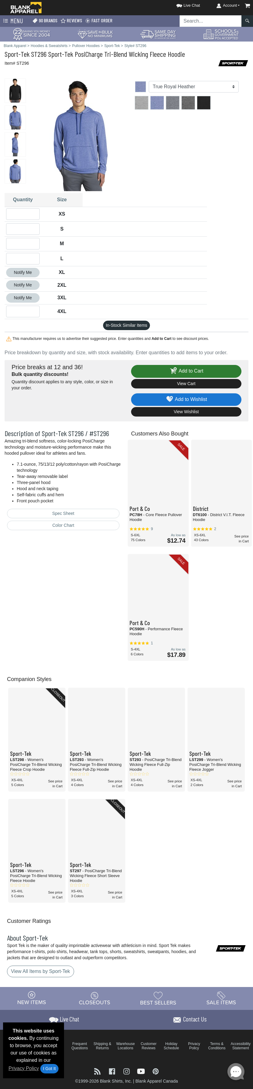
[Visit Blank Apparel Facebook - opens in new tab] (112, 1070)
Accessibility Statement (241, 1046)
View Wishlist (186, 411)
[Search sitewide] (211, 21)
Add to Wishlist (186, 399)
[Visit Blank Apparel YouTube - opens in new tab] (141, 1070)
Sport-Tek (17, 53)
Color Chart (63, 525)
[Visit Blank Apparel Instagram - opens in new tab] (127, 1070)
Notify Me (23, 272)
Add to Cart (186, 371)
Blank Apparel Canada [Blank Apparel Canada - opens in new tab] (156, 1081)
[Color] (194, 87)
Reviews (71, 20)
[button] (182, 4)
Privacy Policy (24, 1068)
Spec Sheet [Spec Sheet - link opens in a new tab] (63, 513)
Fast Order (98, 20)
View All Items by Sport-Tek (40, 971)
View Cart (186, 383)
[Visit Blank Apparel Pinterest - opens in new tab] (155, 1070)
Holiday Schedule (171, 1046)
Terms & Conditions (217, 1046)
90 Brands (44, 20)
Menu (12, 21)
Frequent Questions (79, 1046)
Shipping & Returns (102, 1046)
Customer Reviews (148, 1046)
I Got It (49, 1068)
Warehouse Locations (125, 1046)
